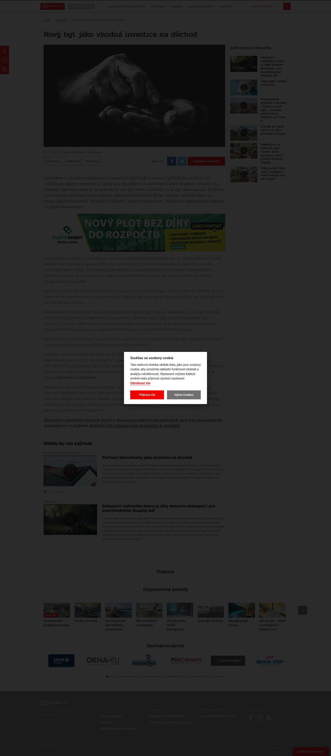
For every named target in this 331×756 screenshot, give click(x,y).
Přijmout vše (147, 394)
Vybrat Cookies (183, 394)
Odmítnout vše (140, 383)
